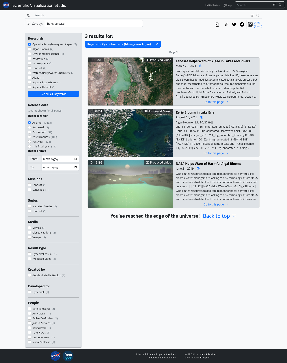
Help (227, 5)
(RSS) (257, 22)
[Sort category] (94, 23)
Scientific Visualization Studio (39, 5)
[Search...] (253, 4)
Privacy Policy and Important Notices (156, 354)
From (34, 159)
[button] (157, 44)
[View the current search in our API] (217, 24)
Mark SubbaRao (208, 354)
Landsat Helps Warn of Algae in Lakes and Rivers (213, 61)
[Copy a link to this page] (226, 24)
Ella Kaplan (204, 357)
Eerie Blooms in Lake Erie (195, 112)
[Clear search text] (274, 4)
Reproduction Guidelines (162, 357)
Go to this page (216, 102)
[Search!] (281, 4)
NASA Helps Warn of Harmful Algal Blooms (208, 163)
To (31, 167)
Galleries (213, 5)
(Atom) (258, 26)
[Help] (28, 15)
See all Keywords (53, 94)
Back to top (219, 215)
